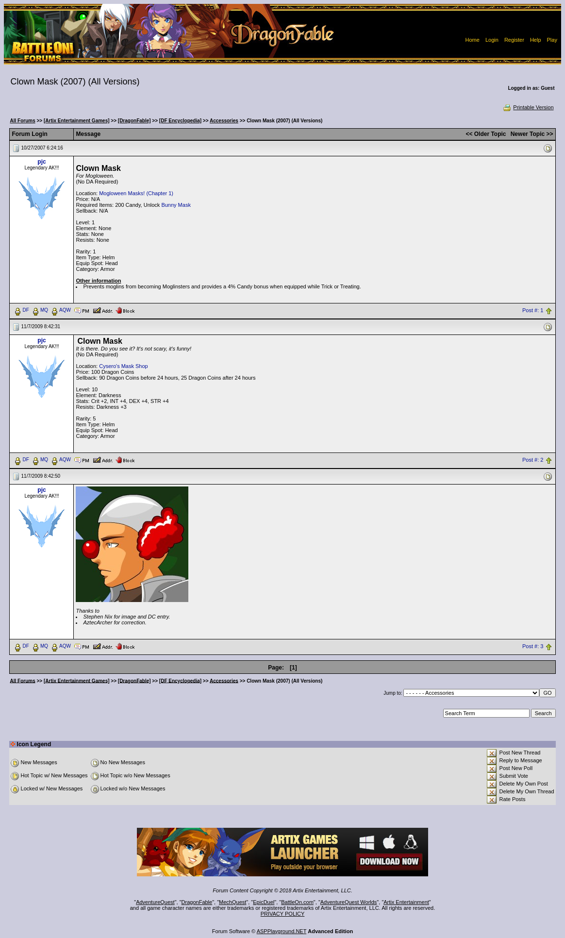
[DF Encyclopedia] (180, 120)
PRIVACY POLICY (283, 914)
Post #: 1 (532, 310)
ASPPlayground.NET (282, 931)
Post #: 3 (532, 646)
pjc (41, 161)
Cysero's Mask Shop (123, 366)
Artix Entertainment (406, 902)
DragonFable (197, 902)
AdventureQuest (155, 902)
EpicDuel (263, 902)
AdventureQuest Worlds (348, 902)
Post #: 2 (532, 460)
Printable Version (527, 107)
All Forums (22, 120)
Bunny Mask (176, 205)
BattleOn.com (297, 902)
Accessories (224, 120)
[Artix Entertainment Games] (77, 120)
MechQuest (232, 902)
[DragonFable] (134, 120)
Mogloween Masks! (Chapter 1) (136, 193)
